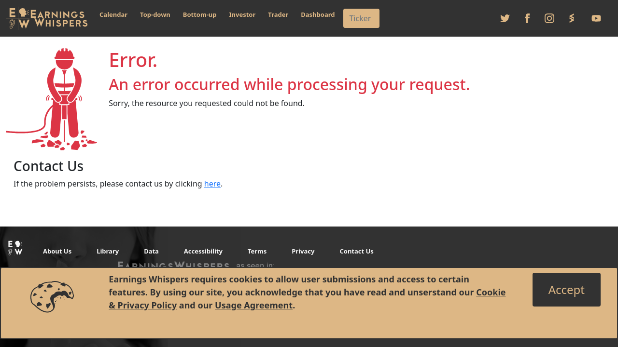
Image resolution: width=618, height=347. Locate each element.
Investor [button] (242, 14)
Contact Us (356, 251)
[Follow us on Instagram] (549, 18)
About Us (57, 251)
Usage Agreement (254, 305)
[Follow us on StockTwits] (571, 18)
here (212, 183)
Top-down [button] (155, 14)
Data (151, 251)
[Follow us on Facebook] (527, 18)
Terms (257, 251)
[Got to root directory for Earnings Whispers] (47, 18)
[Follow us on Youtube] (596, 18)
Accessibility (203, 251)
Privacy (303, 251)
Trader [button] (278, 14)
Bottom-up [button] (200, 14)
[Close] (567, 290)
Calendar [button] (113, 14)
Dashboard (318, 14)
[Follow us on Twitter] (505, 18)
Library (108, 251)
